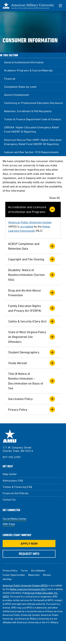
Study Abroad (31, 363)
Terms (24, 570)
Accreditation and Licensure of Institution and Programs (31, 209)
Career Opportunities (14, 574)
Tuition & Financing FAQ (17, 486)
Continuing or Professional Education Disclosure (33, 102)
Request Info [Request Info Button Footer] (29, 554)
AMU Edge (9, 523)
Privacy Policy (31, 409)
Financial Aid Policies (16, 493)
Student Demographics (31, 352)
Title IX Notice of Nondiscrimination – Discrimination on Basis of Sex (31, 381)
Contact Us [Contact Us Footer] (9, 499)
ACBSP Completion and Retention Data (31, 246)
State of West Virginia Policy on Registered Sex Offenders (31, 337)
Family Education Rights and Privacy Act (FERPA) (31, 308)
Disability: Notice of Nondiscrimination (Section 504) (31, 274)
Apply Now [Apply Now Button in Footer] (29, 543)
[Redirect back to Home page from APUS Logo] (28, 5)
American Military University (10, 436)
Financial (9, 78)
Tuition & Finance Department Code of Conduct (32, 119)
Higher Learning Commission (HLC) (28, 589)
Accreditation (38, 570)
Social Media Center (15, 518)
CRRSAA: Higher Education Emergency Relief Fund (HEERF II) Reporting (31, 129)
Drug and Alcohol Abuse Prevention (31, 293)
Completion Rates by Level (20, 86)
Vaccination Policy (31, 399)
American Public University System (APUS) (25, 585)
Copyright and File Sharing (31, 259)
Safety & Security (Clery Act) (31, 321)
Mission (47, 574)
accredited (26, 226)
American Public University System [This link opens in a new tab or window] (30, 222)
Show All (54, 197)
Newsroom (34, 574)
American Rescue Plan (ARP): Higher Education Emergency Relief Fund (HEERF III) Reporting (33, 142)
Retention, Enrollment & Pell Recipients (28, 111)
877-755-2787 (12, 457)
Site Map (7, 579)
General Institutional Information (24, 62)
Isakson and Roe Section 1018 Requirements (31, 152)
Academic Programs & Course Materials (28, 70)
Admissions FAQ (13, 480)
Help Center (10, 474)
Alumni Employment (16, 94)
